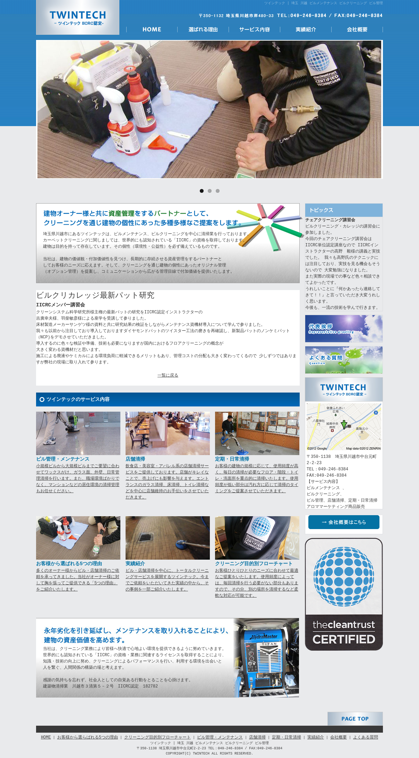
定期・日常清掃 (286, 737)
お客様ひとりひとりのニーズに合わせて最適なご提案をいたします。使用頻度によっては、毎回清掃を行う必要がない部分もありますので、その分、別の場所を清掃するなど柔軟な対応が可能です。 (256, 583)
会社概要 (357, 29)
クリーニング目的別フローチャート (157, 737)
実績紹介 (306, 29)
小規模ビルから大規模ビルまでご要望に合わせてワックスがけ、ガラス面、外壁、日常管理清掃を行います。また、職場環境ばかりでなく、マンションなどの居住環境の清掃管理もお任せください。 (77, 478)
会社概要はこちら (347, 522)
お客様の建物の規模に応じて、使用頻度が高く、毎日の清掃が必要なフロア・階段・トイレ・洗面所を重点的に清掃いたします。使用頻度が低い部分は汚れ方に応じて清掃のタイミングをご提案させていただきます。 (256, 478)
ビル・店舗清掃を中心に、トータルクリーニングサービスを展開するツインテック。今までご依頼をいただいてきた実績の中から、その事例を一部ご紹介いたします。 (167, 580)
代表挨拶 (344, 329)
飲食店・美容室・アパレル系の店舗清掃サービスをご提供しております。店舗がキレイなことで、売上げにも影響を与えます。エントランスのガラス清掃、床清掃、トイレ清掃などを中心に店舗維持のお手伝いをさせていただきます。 (167, 481)
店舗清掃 (257, 737)
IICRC (344, 594)
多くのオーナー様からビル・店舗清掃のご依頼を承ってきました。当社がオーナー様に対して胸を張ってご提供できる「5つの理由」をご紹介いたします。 (77, 580)
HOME (152, 29)
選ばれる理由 (203, 29)
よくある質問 (344, 360)
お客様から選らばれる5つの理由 (87, 737)
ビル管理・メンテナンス (220, 737)
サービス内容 (254, 29)
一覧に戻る (167, 375)
